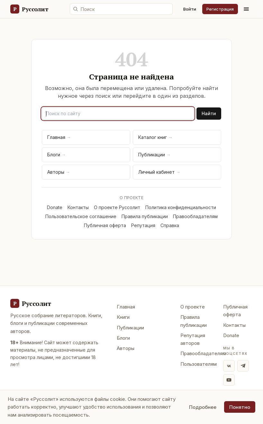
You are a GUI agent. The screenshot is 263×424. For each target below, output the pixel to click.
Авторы (58, 172)
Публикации (154, 154)
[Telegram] (243, 366)
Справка (169, 225)
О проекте (192, 307)
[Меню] (246, 9)
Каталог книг (155, 137)
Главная (59, 137)
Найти (209, 113)
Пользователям (198, 364)
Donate (54, 207)
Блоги (56, 154)
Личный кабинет (159, 172)
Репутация (143, 225)
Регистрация (220, 9)
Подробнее (202, 407)
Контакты (78, 207)
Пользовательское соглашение (80, 216)
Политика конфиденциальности (180, 207)
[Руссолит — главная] (29, 9)
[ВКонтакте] (229, 366)
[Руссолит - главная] (30, 303)
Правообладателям (195, 216)
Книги (123, 317)
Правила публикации (145, 216)
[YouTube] (229, 380)
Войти (189, 9)
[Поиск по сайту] (121, 9)
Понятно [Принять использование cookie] (239, 407)
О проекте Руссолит (117, 207)
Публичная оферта (105, 225)
